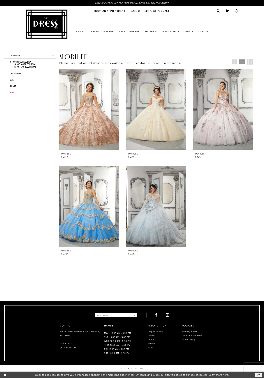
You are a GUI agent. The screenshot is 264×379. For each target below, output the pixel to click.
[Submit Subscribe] (136, 316)
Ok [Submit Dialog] (258, 375)
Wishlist (152, 336)
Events (151, 344)
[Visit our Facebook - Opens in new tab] (158, 316)
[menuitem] (110, 11)
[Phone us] (149, 11)
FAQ (150, 348)
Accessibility (188, 340)
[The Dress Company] (46, 24)
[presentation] (89, 109)
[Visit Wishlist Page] (227, 11)
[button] (236, 11)
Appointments (155, 332)
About (151, 340)
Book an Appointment (159, 3)
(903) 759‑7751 (68, 348)
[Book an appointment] (110, 11)
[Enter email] (116, 316)
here (225, 375)
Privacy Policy (189, 332)
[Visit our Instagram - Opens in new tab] (169, 316)
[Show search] (218, 11)
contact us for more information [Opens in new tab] (158, 63)
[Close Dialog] (5, 376)
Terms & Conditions (192, 336)
